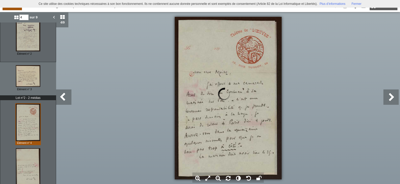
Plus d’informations (332, 4)
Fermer (356, 4)
